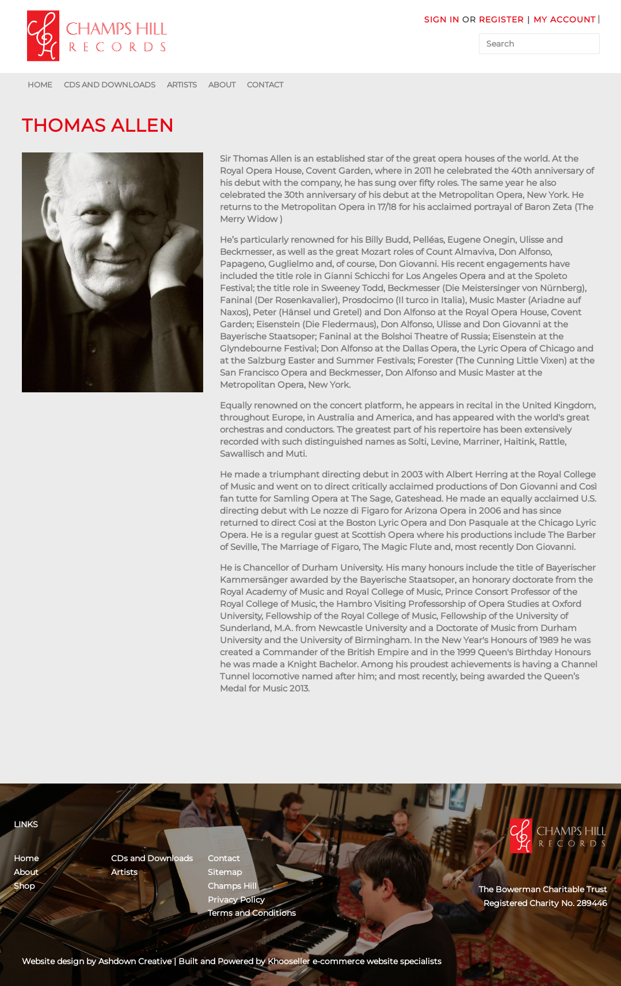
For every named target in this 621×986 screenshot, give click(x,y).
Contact (265, 84)
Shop (24, 886)
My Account (565, 19)
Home (40, 84)
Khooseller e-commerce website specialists (354, 961)
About (221, 84)
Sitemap (225, 872)
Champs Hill (232, 886)
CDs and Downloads (109, 84)
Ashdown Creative (135, 961)
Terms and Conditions (252, 913)
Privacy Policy (236, 900)
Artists (182, 84)
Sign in (441, 19)
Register (501, 19)
